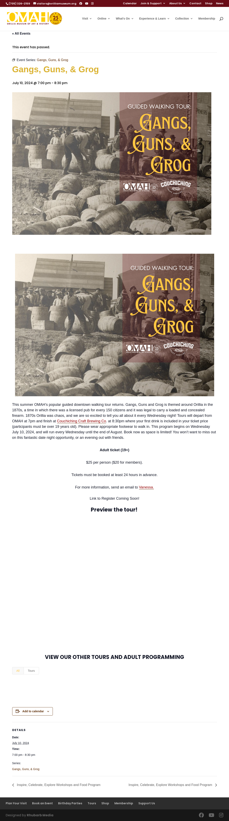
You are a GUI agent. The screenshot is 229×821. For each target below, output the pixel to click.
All (18, 670)
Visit (85, 18)
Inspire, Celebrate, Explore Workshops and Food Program (58, 785)
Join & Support (151, 3)
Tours (31, 670)
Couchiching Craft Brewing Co (81, 421)
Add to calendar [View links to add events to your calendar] (33, 711)
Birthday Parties (70, 803)
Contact (195, 3)
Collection (182, 18)
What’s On (123, 18)
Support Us (146, 803)
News (219, 3)
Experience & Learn (152, 18)
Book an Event (42, 803)
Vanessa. (146, 487)
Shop (208, 3)
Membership (206, 18)
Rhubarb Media (40, 815)
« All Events (21, 33)
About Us (175, 3)
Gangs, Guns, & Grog (26, 769)
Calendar (130, 3)
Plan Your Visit (16, 803)
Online (102, 18)
